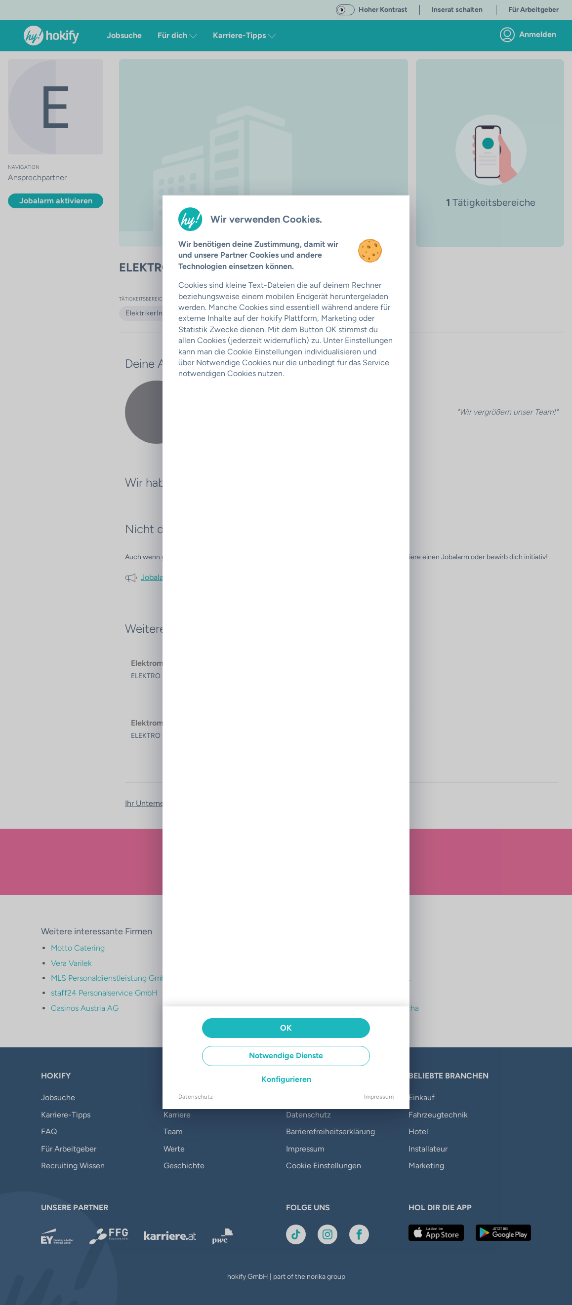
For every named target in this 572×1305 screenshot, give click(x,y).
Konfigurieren (286, 1079)
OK (286, 1028)
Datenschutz (195, 1096)
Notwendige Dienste (286, 1055)
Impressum (379, 1096)
